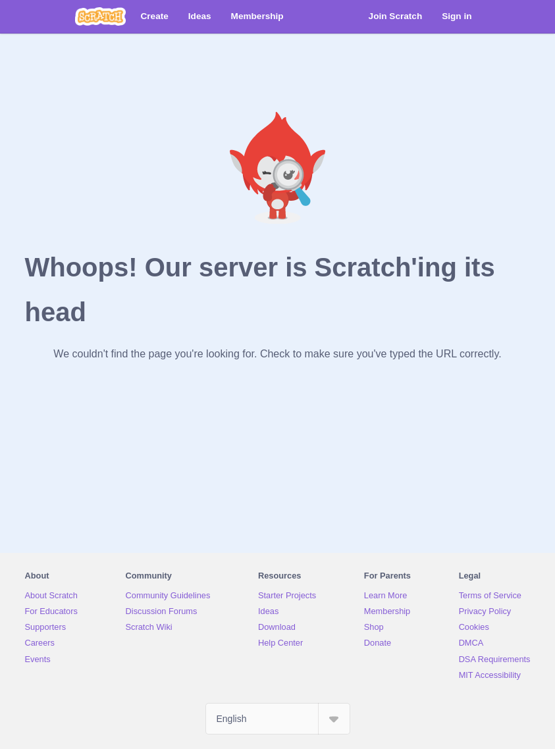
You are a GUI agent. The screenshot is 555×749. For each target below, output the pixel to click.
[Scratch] (100, 16)
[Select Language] (277, 719)
